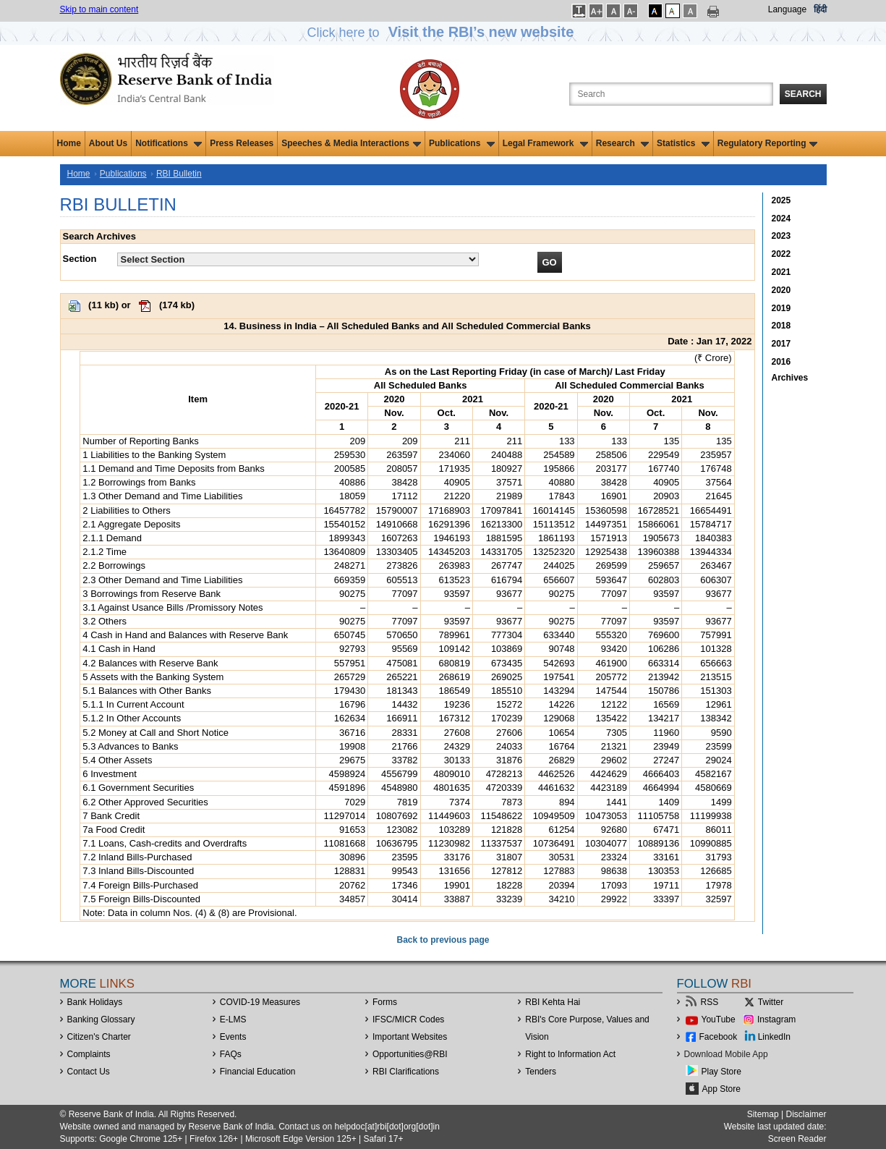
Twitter (770, 1002)
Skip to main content (99, 9)
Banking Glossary (101, 1019)
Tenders (540, 1072)
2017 (781, 344)
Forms (384, 1002)
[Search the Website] (671, 94)
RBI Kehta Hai (552, 1002)
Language (787, 9)
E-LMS (233, 1019)
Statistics (683, 143)
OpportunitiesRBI (410, 1054)
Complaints (89, 1054)
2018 (781, 326)
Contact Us (88, 1072)
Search (803, 94)
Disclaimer (805, 1114)
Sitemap (763, 1114)
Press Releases (241, 143)
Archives (790, 378)
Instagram (776, 1019)
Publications (462, 143)
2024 (781, 218)
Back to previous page (442, 940)
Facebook (718, 1037)
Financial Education (258, 1072)
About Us (108, 143)
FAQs (231, 1054)
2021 (781, 272)
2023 (781, 236)
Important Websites (409, 1037)
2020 (781, 290)
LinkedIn (774, 1037)
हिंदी (820, 9)
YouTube (719, 1019)
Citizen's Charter (99, 1037)
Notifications (168, 143)
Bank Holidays (95, 1002)
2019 (781, 308)
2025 (781, 200)
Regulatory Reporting (767, 143)
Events (233, 1037)
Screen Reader (797, 1139)
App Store (721, 1089)
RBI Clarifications (405, 1072)
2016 (781, 362)
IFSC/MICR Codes (408, 1019)
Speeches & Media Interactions (351, 143)
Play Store (721, 1072)
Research (622, 143)
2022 (781, 254)
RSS (710, 1002)
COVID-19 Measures (260, 1002)
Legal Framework (545, 143)
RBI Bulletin (179, 174)
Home (69, 143)
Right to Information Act (570, 1054)
